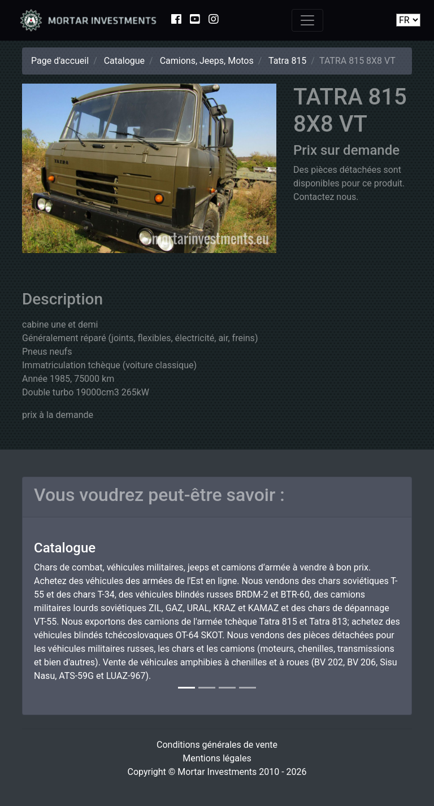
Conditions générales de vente (217, 744)
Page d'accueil (60, 60)
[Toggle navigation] (307, 20)
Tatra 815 (287, 60)
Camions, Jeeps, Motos (207, 60)
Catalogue (124, 60)
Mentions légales (217, 758)
